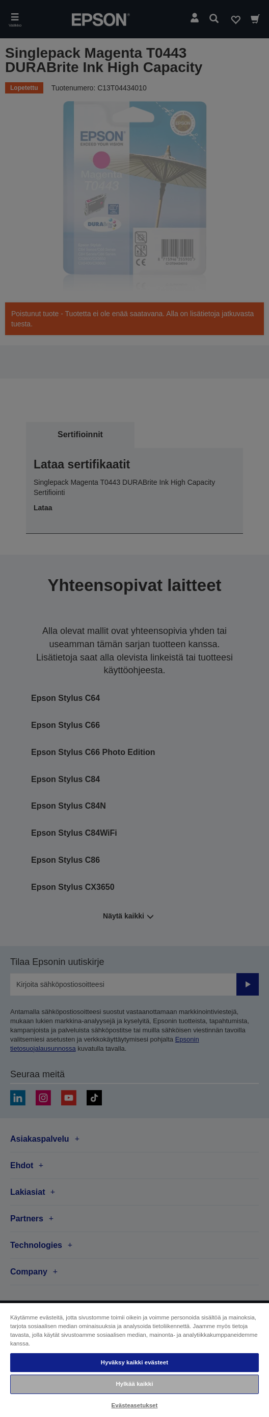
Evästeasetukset (135, 1405)
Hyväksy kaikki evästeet (134, 1362)
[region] (134, 1359)
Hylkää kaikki (134, 1384)
